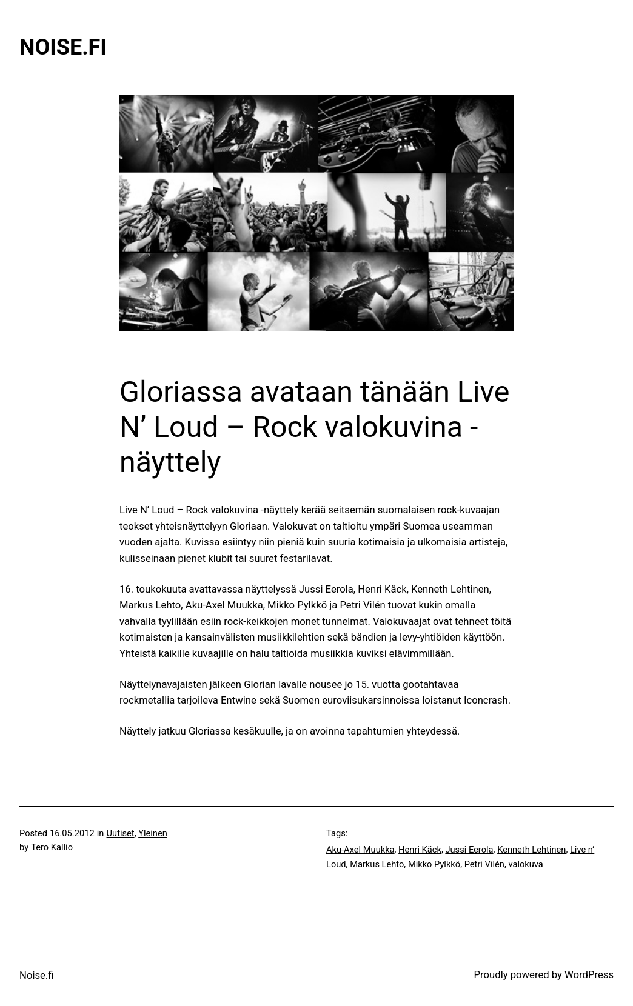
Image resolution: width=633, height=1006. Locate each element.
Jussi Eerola (469, 849)
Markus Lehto (377, 864)
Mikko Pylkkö (434, 864)
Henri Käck (419, 849)
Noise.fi (63, 47)
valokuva (525, 864)
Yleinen (152, 833)
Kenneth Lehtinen (531, 849)
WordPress (589, 975)
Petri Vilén (484, 864)
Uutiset (121, 833)
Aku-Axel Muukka (360, 849)
